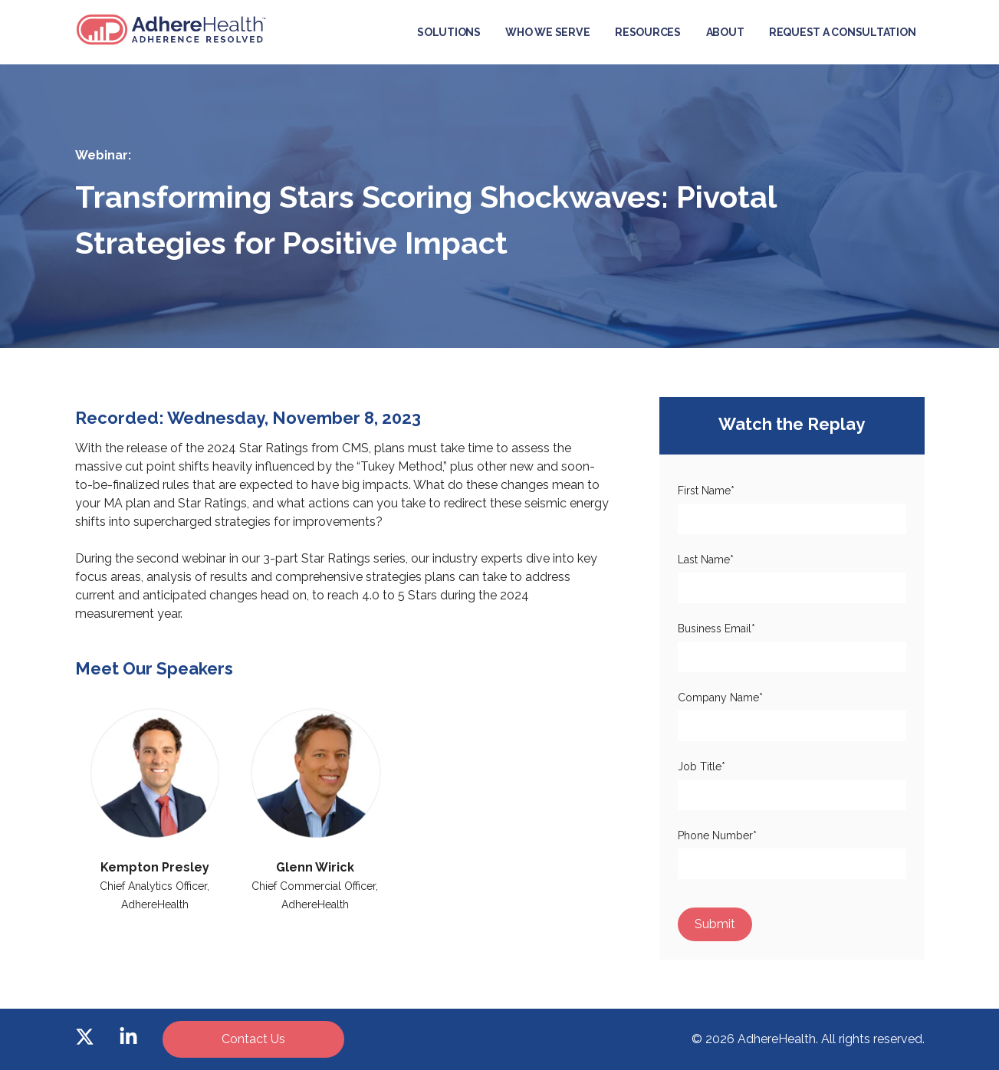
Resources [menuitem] (648, 32)
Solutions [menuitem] (449, 32)
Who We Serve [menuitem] (547, 32)
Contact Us (253, 1039)
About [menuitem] (725, 32)
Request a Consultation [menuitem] (842, 32)
